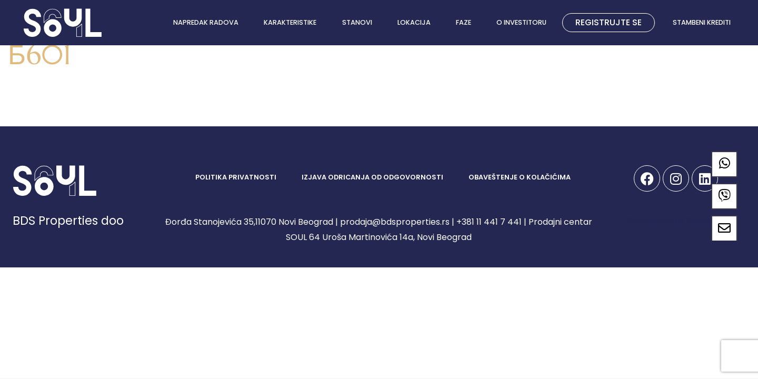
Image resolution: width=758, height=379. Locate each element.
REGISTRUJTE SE (608, 22)
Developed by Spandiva (676, 220)
